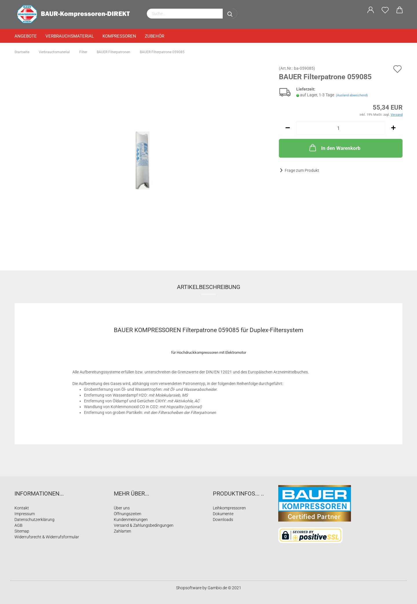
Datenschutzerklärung (34, 519)
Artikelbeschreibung (208, 286)
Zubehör (154, 36)
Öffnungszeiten (127, 513)
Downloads (223, 519)
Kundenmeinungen (131, 519)
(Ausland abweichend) (352, 95)
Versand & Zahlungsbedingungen (143, 525)
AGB (18, 525)
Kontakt (21, 508)
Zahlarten (122, 531)
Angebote (25, 36)
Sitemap (21, 531)
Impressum (24, 513)
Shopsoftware (189, 587)
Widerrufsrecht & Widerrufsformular (46, 537)
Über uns (122, 508)
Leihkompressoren (229, 508)
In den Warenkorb (334, 147)
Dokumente (223, 513)
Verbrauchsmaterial (69, 36)
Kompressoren (119, 36)
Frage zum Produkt (302, 170)
